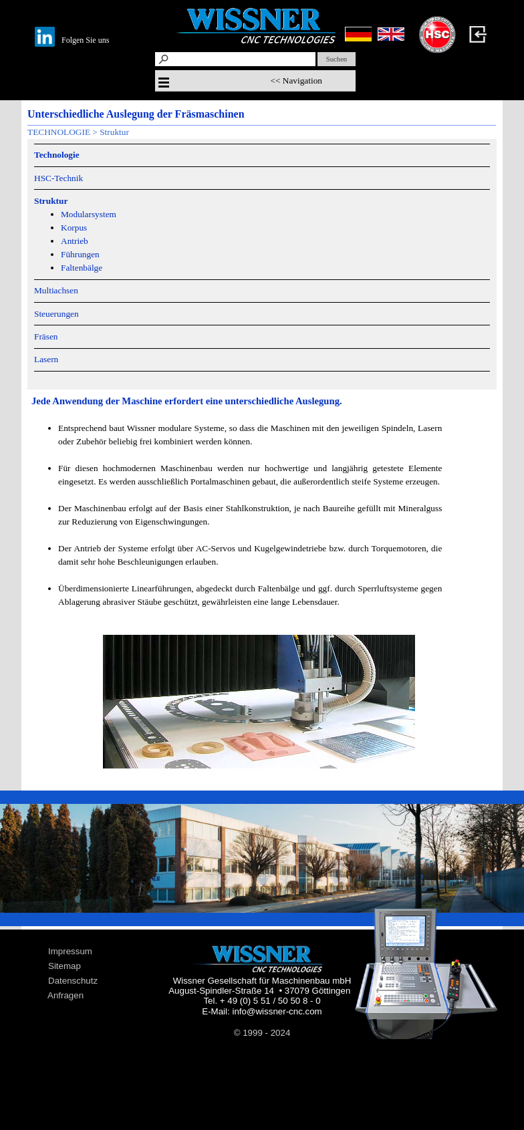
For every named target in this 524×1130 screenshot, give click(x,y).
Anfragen (65, 995)
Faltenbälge (81, 268)
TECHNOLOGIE (58, 132)
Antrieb (74, 241)
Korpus (74, 228)
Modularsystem (88, 214)
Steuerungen (56, 314)
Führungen (80, 254)
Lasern (46, 359)
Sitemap (64, 966)
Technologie (57, 155)
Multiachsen (56, 290)
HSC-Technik (58, 178)
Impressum (70, 951)
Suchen (336, 59)
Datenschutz (73, 981)
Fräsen (46, 336)
